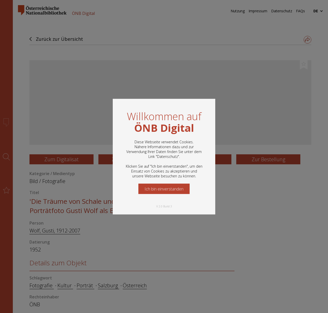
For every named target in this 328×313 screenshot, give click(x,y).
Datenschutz (167, 156)
